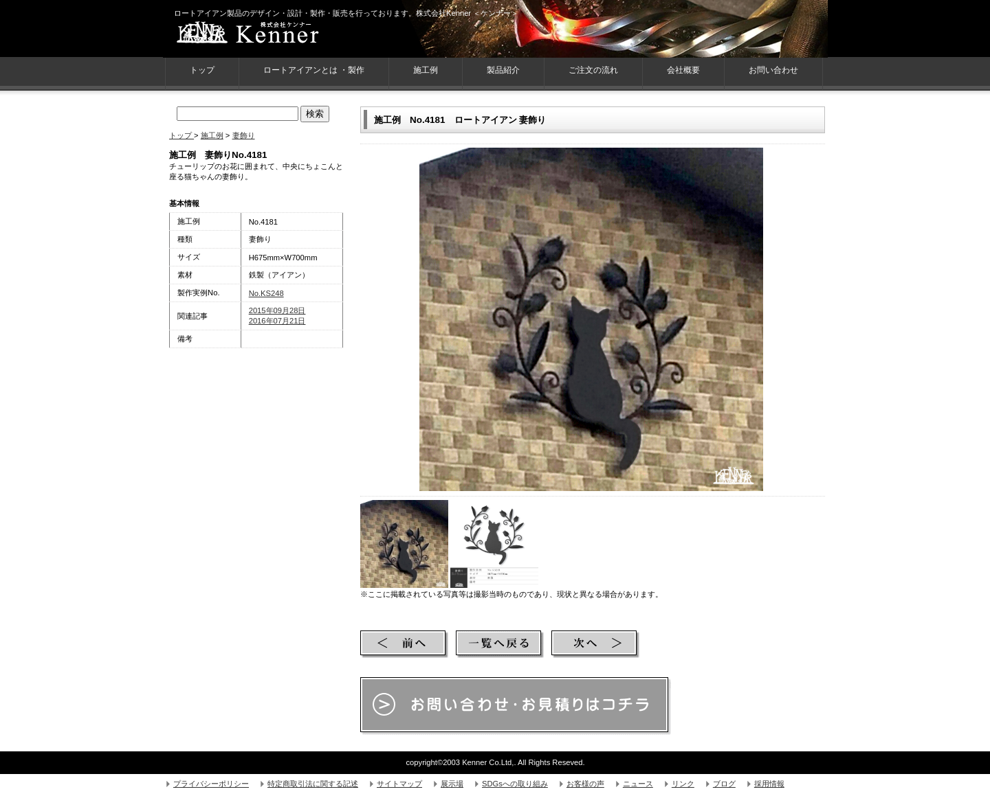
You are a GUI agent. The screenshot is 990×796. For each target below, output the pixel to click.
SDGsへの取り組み (515, 784)
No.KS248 (266, 293)
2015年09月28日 (277, 310)
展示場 (452, 784)
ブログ (724, 784)
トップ (181, 135)
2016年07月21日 (277, 321)
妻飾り (243, 135)
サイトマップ (399, 784)
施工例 (425, 70)
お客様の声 (585, 784)
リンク (683, 784)
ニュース (638, 784)
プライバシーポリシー (211, 784)
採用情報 (769, 784)
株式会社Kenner (272, 34)
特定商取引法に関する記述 (312, 784)
